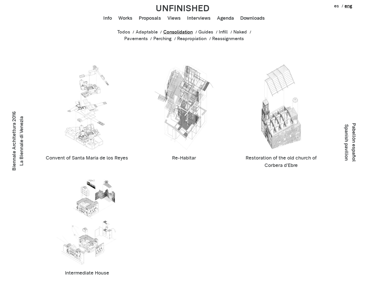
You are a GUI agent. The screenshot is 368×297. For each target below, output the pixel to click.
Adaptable (147, 32)
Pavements (136, 38)
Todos (123, 32)
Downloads (252, 18)
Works (125, 18)
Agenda (225, 18)
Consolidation (178, 32)
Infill (223, 32)
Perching (162, 38)
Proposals (150, 18)
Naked (240, 32)
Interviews (199, 18)
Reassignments (228, 38)
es (336, 6)
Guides (205, 32)
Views (174, 18)
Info (107, 18)
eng (348, 6)
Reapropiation (191, 38)
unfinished (183, 8)
